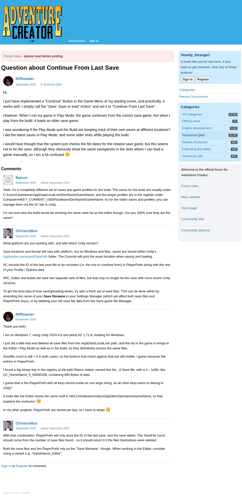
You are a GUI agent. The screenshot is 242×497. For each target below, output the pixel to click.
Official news (191, 121)
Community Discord (195, 230)
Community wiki (192, 219)
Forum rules (12, 56)
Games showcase (195, 142)
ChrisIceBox (27, 231)
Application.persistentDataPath (25, 256)
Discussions (77, 40)
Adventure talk (192, 156)
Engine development (197, 128)
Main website (190, 197)
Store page (189, 208)
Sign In (94, 40)
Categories (187, 90)
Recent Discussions (194, 96)
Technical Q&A (52, 84)
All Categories (192, 114)
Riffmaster (25, 78)
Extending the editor (196, 149)
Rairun (22, 177)
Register (22, 466)
